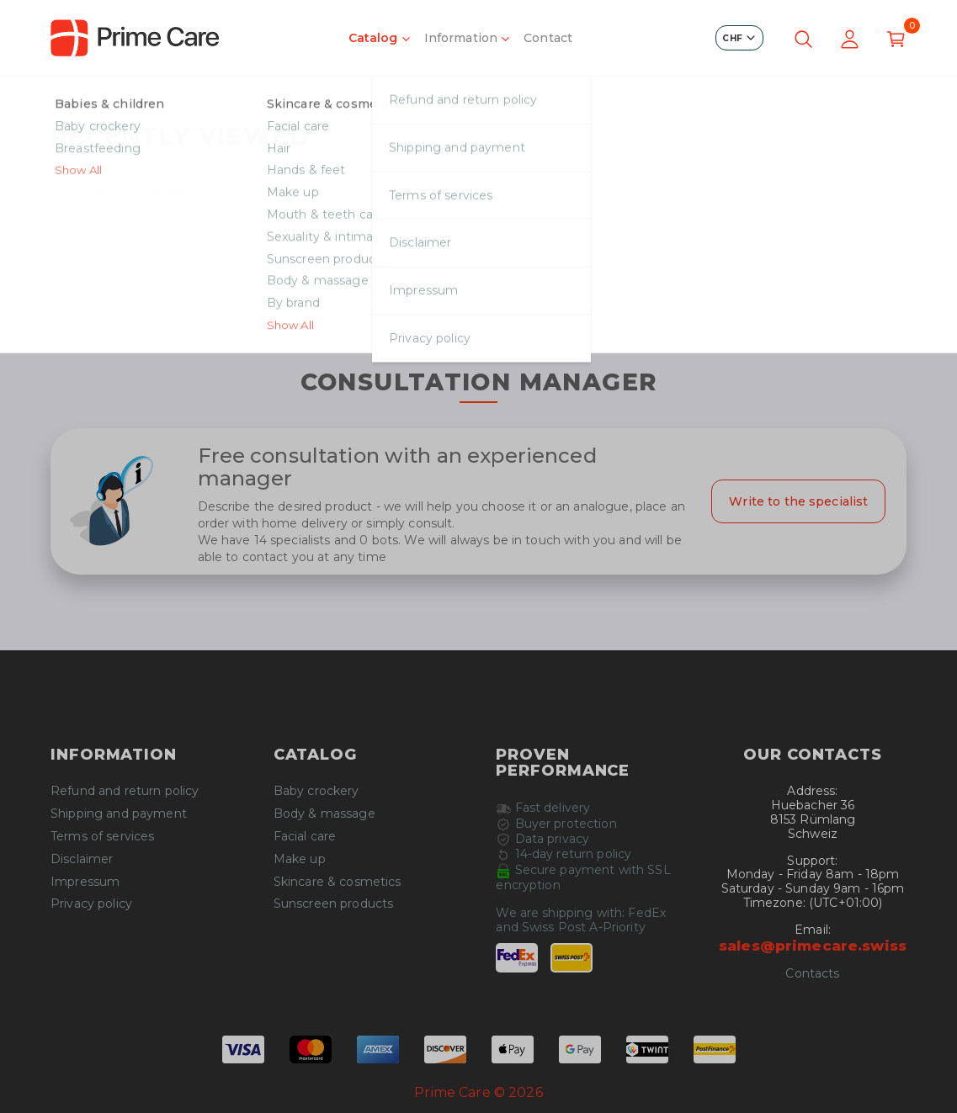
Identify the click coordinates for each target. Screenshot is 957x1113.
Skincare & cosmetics (337, 882)
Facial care (305, 836)
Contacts (812, 974)
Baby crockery (316, 791)
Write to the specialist (798, 501)
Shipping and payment (119, 814)
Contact (548, 37)
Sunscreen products (334, 904)
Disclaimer (82, 859)
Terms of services (102, 836)
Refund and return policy (125, 791)
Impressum (85, 882)
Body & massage (324, 814)
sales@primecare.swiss (812, 945)
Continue (478, 314)
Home (70, 100)
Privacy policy (91, 904)
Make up (300, 859)
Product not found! (171, 100)
